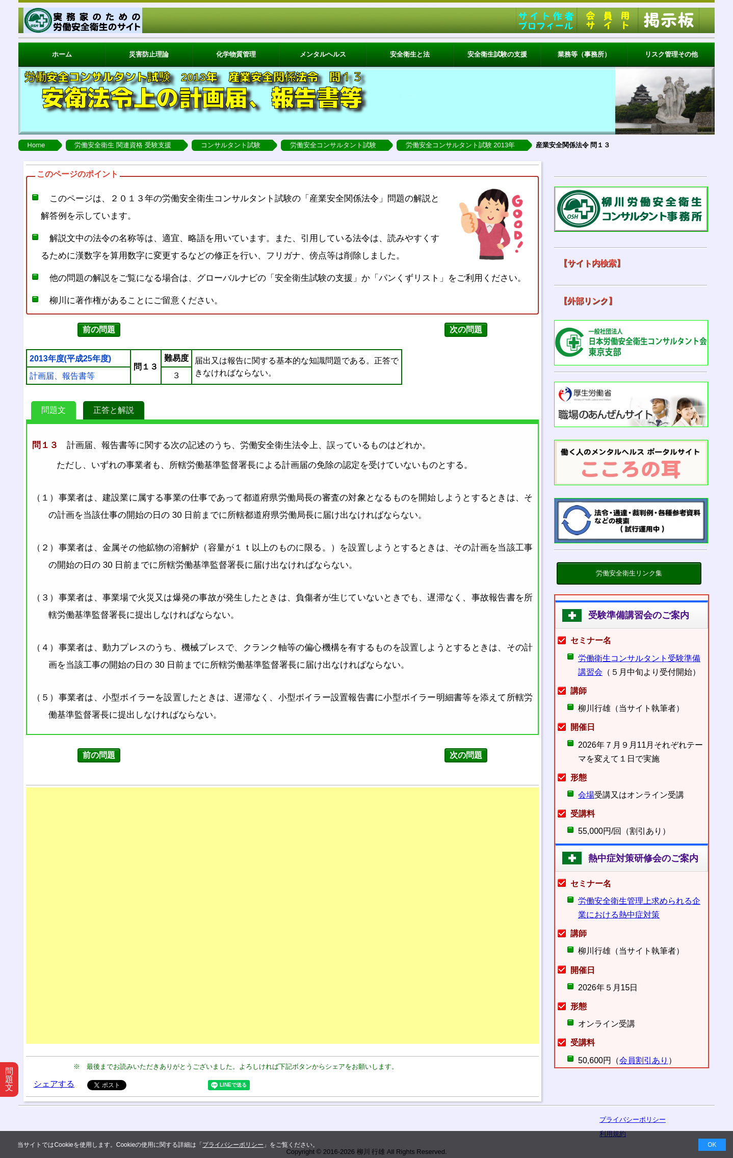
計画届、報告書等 (62, 376)
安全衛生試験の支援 (497, 54)
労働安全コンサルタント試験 (333, 145)
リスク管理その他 (671, 54)
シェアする (54, 1084)
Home (36, 145)
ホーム (62, 54)
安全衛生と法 (410, 54)
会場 (586, 795)
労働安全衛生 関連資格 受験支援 (122, 145)
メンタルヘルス (323, 54)
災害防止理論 (149, 54)
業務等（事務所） (584, 54)
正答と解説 (113, 410)
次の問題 (466, 329)
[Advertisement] (282, 915)
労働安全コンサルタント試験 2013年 (460, 145)
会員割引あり (643, 1060)
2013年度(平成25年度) (70, 359)
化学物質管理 (236, 54)
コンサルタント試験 (230, 145)
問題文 (53, 410)
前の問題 (99, 329)
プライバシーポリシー (233, 1144)
